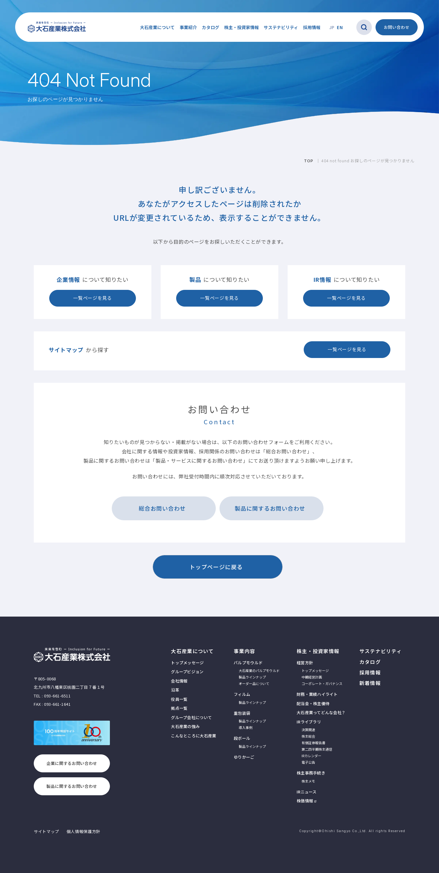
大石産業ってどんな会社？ (321, 712)
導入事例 (245, 727)
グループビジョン (187, 671)
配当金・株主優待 (313, 703)
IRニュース (307, 792)
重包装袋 (242, 713)
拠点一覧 (179, 708)
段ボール (242, 738)
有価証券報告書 (313, 742)
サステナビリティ (281, 27)
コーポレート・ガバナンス (322, 683)
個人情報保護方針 (83, 831)
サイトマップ (46, 831)
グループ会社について (191, 717)
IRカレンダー (311, 755)
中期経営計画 (312, 676)
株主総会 (308, 736)
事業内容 (244, 651)
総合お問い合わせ (162, 508)
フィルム (242, 694)
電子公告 (308, 762)
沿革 (175, 690)
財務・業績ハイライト (317, 694)
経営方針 (305, 663)
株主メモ (308, 781)
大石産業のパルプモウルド (259, 670)
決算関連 (308, 729)
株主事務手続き (311, 773)
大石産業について (192, 651)
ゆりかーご (244, 757)
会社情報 (179, 681)
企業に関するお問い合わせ (71, 763)
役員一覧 (179, 699)
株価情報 (305, 801)
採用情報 (311, 27)
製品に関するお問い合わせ (270, 508)
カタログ (210, 27)
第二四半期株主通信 (317, 749)
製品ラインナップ (252, 676)
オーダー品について (254, 683)
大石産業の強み (185, 726)
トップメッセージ (187, 663)
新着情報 (370, 683)
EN (340, 27)
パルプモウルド (248, 663)
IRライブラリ (309, 722)
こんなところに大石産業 (193, 736)
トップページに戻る (216, 567)
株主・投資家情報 (318, 651)
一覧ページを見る (92, 298)
